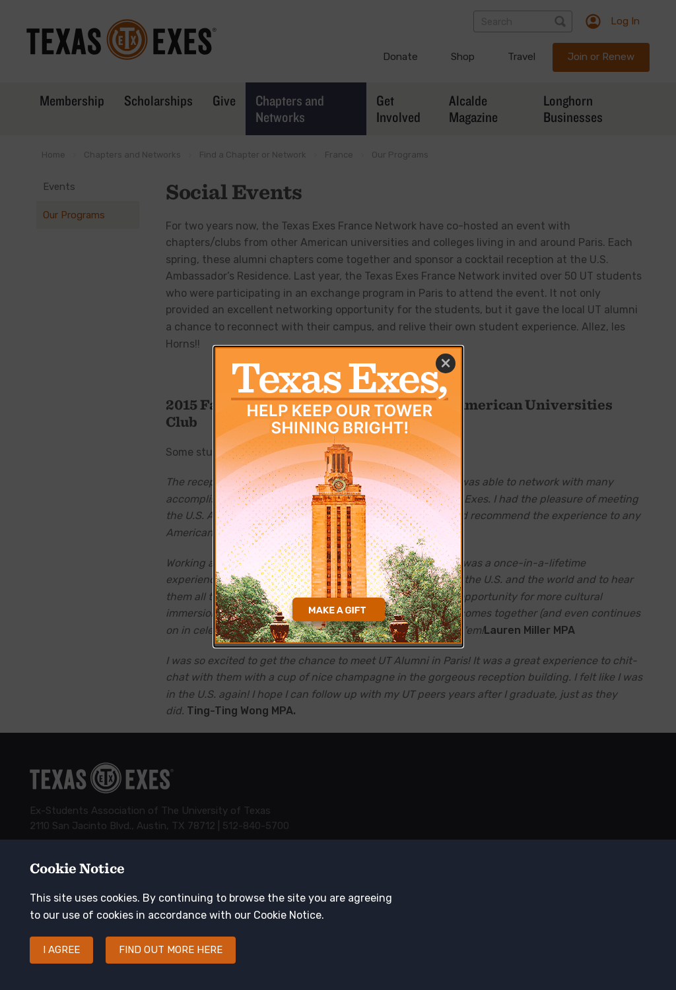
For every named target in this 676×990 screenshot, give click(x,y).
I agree (61, 963)
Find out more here (170, 963)
